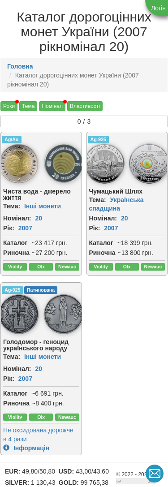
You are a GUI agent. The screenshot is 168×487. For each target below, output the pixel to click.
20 (38, 218)
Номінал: (17, 218)
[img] (63, 163)
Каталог (15, 243)
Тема (28, 106)
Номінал (52, 106)
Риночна (16, 253)
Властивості (85, 106)
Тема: (11, 206)
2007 (25, 228)
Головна (20, 66)
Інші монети (42, 206)
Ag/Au (11, 139)
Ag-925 (98, 139)
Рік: (8, 228)
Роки (9, 106)
